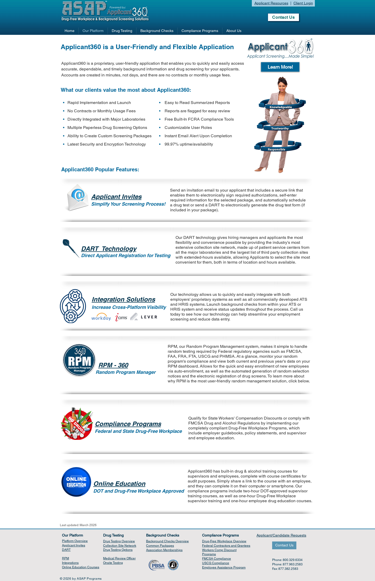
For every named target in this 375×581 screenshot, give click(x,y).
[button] (280, 67)
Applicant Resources (271, 3)
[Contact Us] (283, 17)
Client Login (303, 3)
